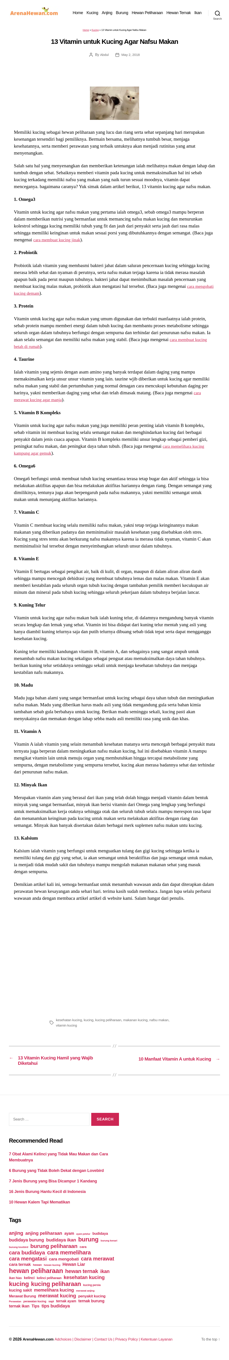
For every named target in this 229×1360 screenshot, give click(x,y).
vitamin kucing (67, 1027)
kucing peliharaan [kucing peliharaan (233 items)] (56, 1288)
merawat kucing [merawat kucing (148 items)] (57, 1300)
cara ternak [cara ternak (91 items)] (20, 1268)
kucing (90, 1022)
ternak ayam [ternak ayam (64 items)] (66, 1305)
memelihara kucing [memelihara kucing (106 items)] (54, 1294)
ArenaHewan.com (39, 1343)
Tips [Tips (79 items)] (35, 1310)
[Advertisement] (114, 960)
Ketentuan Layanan (166, 1343)
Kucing (103, 10)
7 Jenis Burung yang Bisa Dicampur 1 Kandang (53, 1185)
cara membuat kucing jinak (58, 242)
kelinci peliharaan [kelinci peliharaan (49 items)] (49, 1282)
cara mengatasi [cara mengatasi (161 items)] (28, 1263)
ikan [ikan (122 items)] (105, 1275)
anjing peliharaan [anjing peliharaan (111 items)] (43, 1237)
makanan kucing (138, 1022)
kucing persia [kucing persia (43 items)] (92, 1289)
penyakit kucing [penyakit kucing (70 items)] (92, 1300)
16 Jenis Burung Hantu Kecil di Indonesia (47, 1195)
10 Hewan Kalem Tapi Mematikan (39, 1206)
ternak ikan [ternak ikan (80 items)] (19, 1310)
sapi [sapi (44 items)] (51, 1305)
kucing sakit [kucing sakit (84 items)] (20, 1294)
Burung (133, 10)
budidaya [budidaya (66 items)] (100, 1237)
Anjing (117, 10)
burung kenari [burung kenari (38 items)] (109, 1244)
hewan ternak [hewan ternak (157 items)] (81, 1275)
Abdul (104, 57)
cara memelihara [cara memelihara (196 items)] (69, 1256)
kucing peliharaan (110, 1022)
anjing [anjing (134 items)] (16, 1237)
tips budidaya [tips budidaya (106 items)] (56, 1309)
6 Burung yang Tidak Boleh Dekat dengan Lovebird (56, 1174)
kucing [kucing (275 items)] (19, 1287)
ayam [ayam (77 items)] (69, 1237)
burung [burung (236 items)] (88, 1243)
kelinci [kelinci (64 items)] (29, 1282)
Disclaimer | (88, 1343)
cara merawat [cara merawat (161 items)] (97, 1263)
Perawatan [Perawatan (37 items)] (15, 1305)
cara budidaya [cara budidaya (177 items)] (27, 1257)
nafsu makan (162, 1022)
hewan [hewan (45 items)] (37, 1269)
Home (88, 10)
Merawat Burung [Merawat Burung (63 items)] (22, 1300)
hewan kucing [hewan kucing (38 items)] (52, 1268)
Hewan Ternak (189, 10)
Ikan (197, 17)
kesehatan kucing (69, 1022)
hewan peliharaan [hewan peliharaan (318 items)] (36, 1274)
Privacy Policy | (135, 1343)
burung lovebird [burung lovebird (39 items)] (18, 1251)
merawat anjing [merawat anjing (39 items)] (85, 1294)
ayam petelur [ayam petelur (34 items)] (83, 1238)
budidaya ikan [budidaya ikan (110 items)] (61, 1243)
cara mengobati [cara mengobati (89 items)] (64, 1263)
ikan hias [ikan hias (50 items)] (15, 1282)
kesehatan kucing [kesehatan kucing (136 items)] (84, 1281)
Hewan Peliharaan (158, 10)
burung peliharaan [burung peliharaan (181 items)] (54, 1250)
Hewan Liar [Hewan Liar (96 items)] (73, 1268)
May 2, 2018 (130, 57)
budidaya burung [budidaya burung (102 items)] (26, 1243)
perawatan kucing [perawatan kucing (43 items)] (34, 1305)
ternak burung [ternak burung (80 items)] (91, 1305)
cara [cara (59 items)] (83, 1251)
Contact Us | (110, 1343)
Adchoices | (67, 1343)
